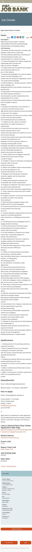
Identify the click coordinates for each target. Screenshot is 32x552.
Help (25, 542)
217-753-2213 (9, 542)
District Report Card (7, 449)
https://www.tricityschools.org (10, 437)
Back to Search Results (8, 466)
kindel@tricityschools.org (8, 405)
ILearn (3, 443)
